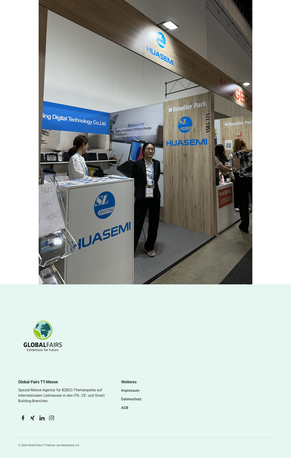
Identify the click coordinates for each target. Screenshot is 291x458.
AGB (124, 408)
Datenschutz (131, 399)
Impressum (130, 390)
